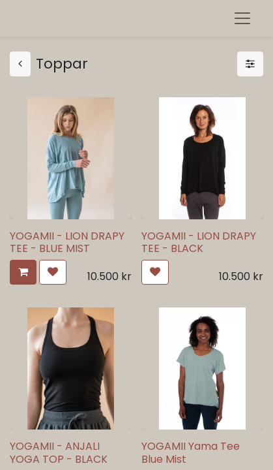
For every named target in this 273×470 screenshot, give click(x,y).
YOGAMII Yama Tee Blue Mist (190, 452)
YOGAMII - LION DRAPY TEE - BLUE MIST (67, 242)
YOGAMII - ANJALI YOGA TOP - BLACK (59, 452)
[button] (23, 272)
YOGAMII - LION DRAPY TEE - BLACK (198, 242)
